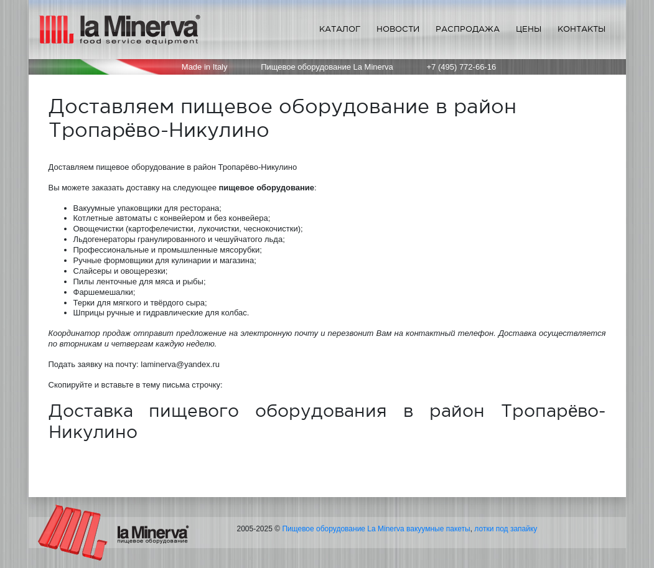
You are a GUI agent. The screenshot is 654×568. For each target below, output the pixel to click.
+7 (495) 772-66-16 (462, 67)
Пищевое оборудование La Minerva (343, 528)
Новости (397, 29)
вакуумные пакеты (438, 528)
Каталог (339, 29)
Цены (528, 29)
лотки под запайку (505, 528)
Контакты (581, 29)
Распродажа (468, 29)
